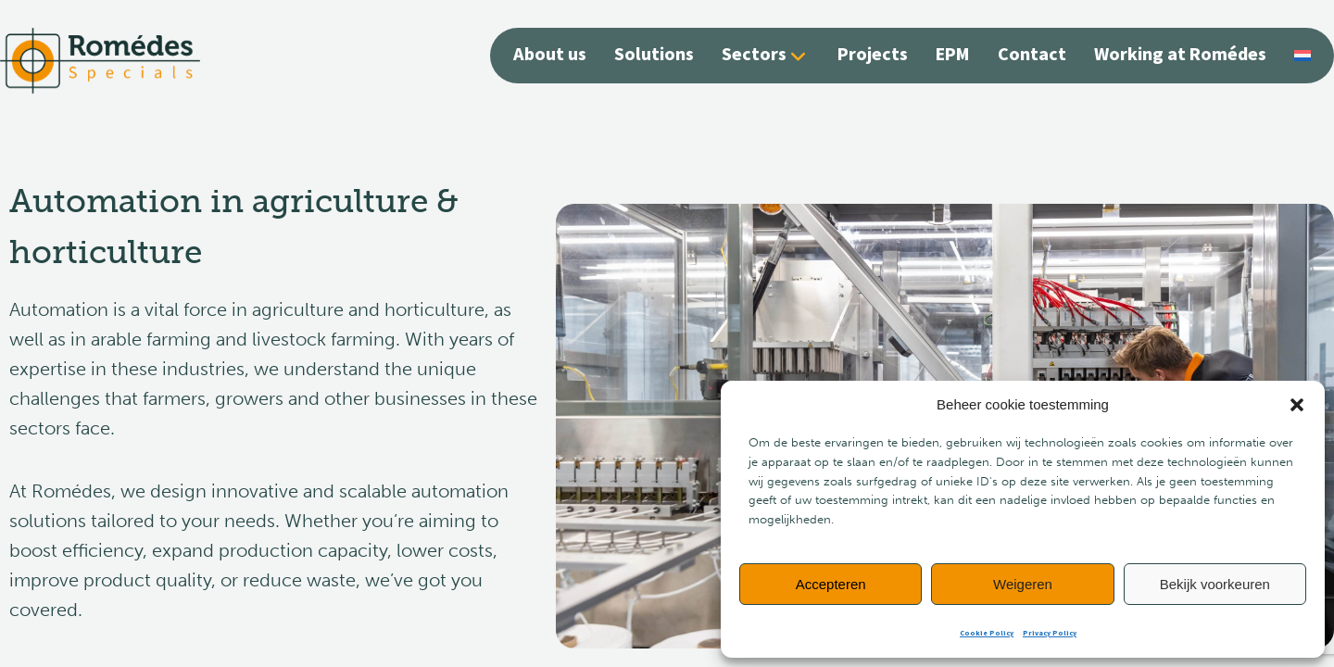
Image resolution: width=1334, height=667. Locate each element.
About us (549, 54)
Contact (1032, 54)
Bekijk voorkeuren (1215, 584)
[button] (1297, 405)
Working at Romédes (1180, 54)
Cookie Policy (986, 633)
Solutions (654, 54)
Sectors (754, 55)
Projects (872, 54)
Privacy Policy (1049, 633)
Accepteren (831, 584)
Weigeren (1022, 584)
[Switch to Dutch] (1302, 53)
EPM (953, 54)
